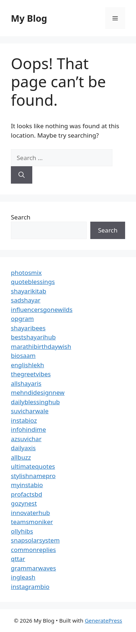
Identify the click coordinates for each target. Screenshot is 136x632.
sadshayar (26, 300)
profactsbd (26, 494)
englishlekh (27, 365)
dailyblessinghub (35, 402)
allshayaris (26, 383)
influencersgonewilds (42, 309)
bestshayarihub (33, 337)
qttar (18, 558)
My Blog (29, 18)
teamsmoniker (32, 522)
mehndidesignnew (38, 392)
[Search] (21, 175)
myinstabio (27, 485)
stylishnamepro (33, 476)
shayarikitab (28, 291)
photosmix (26, 272)
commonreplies (33, 549)
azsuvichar (26, 439)
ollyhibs (22, 531)
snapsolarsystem (35, 540)
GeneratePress (103, 620)
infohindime (28, 429)
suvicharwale (30, 411)
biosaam (23, 355)
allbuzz (21, 457)
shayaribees (28, 328)
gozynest (24, 503)
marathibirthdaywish (41, 346)
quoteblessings (33, 281)
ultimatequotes (33, 466)
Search (20, 217)
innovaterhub (30, 512)
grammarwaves (33, 568)
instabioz (24, 420)
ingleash (23, 577)
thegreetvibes (31, 374)
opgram (22, 318)
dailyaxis (23, 448)
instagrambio (30, 586)
